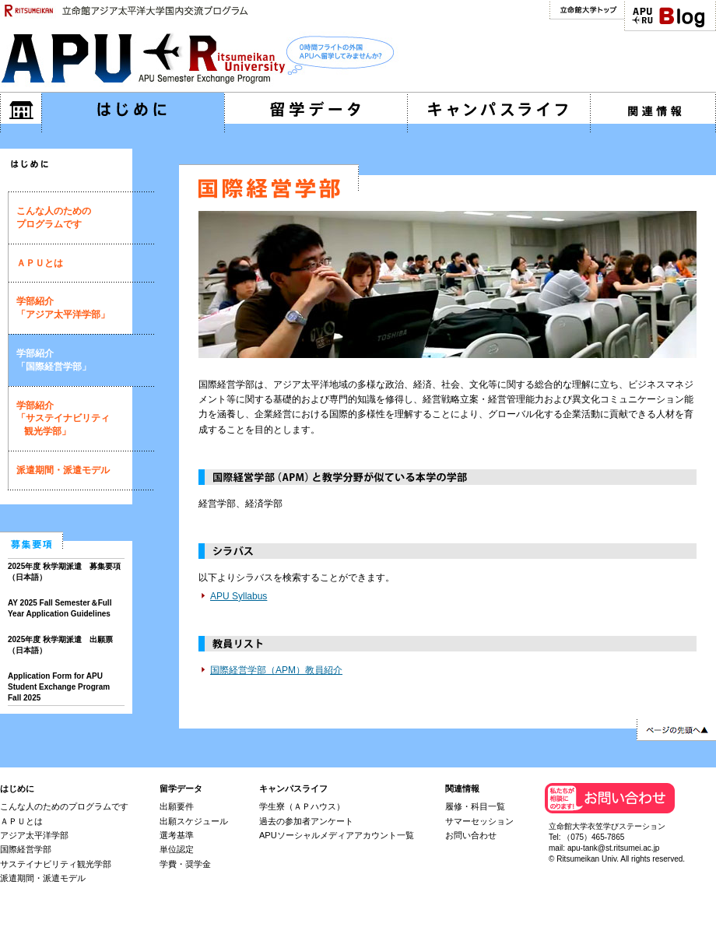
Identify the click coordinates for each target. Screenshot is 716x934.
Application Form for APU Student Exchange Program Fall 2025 (59, 687)
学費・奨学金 (185, 864)
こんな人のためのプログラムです (53, 217)
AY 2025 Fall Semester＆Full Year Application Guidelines (59, 608)
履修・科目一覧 (475, 806)
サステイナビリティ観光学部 (55, 864)
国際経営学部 (25, 849)
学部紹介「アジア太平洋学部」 (63, 308)
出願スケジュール (194, 821)
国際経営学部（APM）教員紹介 (276, 670)
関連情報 (462, 788)
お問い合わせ (471, 835)
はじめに (17, 788)
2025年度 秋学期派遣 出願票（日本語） (60, 645)
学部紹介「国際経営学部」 (53, 360)
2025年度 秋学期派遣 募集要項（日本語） (64, 571)
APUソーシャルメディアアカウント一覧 (336, 835)
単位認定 (177, 849)
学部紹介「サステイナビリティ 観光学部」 (63, 418)
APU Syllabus (238, 596)
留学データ (181, 788)
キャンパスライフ (293, 788)
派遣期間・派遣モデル (63, 470)
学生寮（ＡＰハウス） (302, 806)
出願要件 (177, 806)
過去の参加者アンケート (306, 821)
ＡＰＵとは (39, 263)
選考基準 (177, 835)
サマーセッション (479, 821)
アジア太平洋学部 (34, 835)
